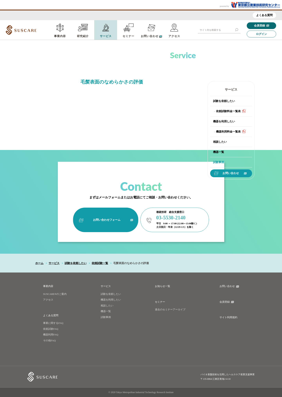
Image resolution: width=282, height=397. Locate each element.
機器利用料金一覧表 (230, 131)
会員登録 (261, 25)
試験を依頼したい (224, 101)
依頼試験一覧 (100, 263)
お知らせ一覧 (162, 286)
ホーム (39, 263)
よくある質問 (264, 15)
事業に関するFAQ (53, 323)
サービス (106, 36)
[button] (237, 30)
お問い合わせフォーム (112, 219)
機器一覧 (218, 152)
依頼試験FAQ (50, 328)
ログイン (261, 34)
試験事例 (218, 162)
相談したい (220, 141)
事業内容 (60, 36)
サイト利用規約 (228, 317)
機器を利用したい (224, 121)
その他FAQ (49, 340)
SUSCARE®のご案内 (55, 294)
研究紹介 (83, 36)
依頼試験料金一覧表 (230, 111)
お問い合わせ (234, 173)
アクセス (174, 36)
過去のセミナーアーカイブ (170, 309)
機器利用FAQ (50, 334)
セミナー (128, 36)
